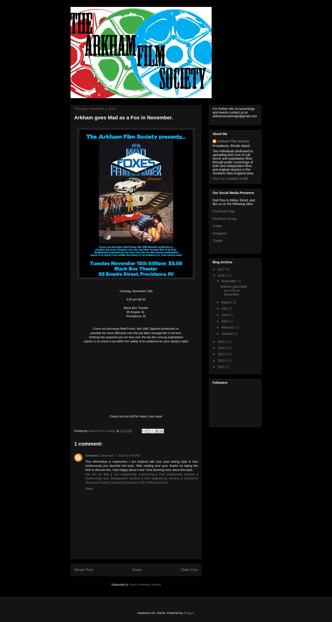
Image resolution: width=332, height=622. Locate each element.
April (225, 321)
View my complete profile (230, 178)
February (228, 327)
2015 (222, 341)
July (224, 308)
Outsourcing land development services (113, 478)
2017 (222, 269)
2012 (222, 360)
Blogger (189, 613)
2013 (222, 354)
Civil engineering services (178, 474)
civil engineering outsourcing (135, 474)
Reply (89, 488)
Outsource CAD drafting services (146, 482)
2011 (222, 367)
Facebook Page (224, 211)
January (227, 333)
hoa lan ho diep (98, 474)
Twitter (217, 226)
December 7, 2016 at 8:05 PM (120, 455)
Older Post (189, 570)
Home (137, 570)
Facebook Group (225, 218)
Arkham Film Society (233, 141)
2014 (222, 348)
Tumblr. (218, 241)
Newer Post (83, 570)
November (229, 281)
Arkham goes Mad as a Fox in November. (234, 290)
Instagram (220, 233)
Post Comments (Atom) (145, 584)
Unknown (92, 455)
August (226, 302)
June (225, 315)
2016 (222, 275)
